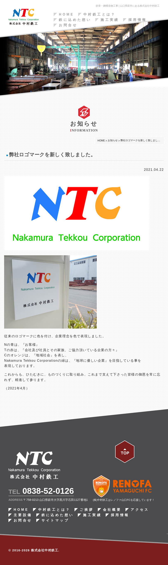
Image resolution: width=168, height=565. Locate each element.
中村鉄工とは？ (99, 14)
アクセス (140, 510)
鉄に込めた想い (75, 20)
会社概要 (112, 510)
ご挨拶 (86, 510)
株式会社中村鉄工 (44, 550)
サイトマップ (55, 520)
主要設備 (23, 515)
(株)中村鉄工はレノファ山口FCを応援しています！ (124, 500)
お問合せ (68, 25)
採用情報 (137, 20)
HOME (66, 14)
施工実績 (110, 20)
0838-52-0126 (48, 491)
